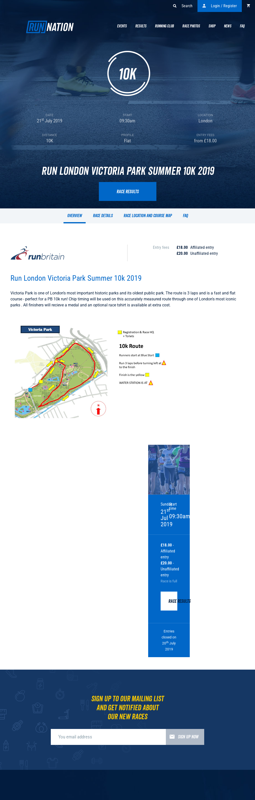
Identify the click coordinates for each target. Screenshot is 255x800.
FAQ (185, 216)
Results (140, 26)
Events (122, 26)
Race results (128, 192)
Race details (103, 216)
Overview (74, 216)
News (227, 26)
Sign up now (182, 737)
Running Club (164, 26)
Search (182, 6)
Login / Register (219, 6)
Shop (211, 26)
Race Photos (191, 26)
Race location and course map (148, 216)
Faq (242, 26)
